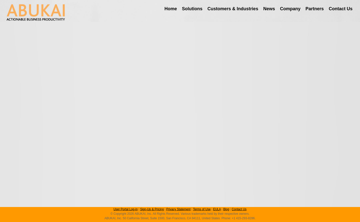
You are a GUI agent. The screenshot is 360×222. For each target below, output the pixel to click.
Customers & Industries (233, 8)
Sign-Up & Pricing (152, 209)
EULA (217, 209)
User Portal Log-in (126, 209)
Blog (226, 209)
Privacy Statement (178, 209)
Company (290, 8)
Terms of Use (202, 209)
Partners (315, 8)
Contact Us (340, 8)
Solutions (192, 8)
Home (170, 8)
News (269, 8)
